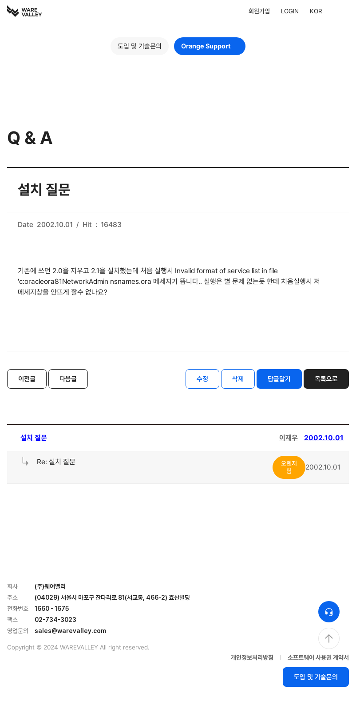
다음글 (68, 379)
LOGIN (290, 11)
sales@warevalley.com (70, 630)
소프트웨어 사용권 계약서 (318, 657)
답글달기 (279, 379)
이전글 (27, 379)
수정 (202, 379)
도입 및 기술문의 (140, 46)
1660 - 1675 (52, 608)
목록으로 (326, 379)
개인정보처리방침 (252, 657)
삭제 (238, 379)
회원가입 (259, 11)
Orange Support (209, 46)
